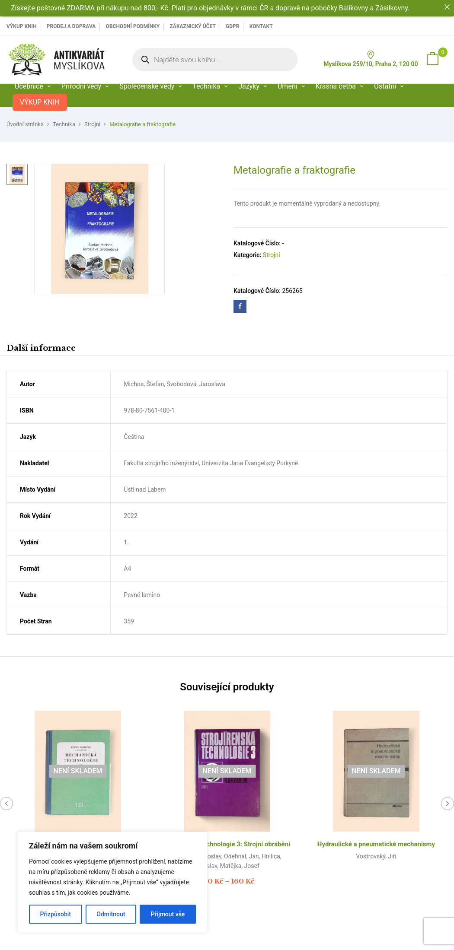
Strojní (92, 124)
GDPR (232, 26)
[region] (112, 882)
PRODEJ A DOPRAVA (71, 26)
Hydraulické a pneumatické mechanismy (376, 844)
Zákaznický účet (192, 26)
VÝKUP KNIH (21, 26)
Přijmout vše (168, 914)
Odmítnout (110, 914)
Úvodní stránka (25, 124)
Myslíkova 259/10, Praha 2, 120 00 (370, 59)
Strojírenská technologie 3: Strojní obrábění (227, 844)
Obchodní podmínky (133, 26)
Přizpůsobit (55, 914)
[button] (432, 59)
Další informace (41, 348)
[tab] (41, 349)
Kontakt (261, 26)
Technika (64, 124)
